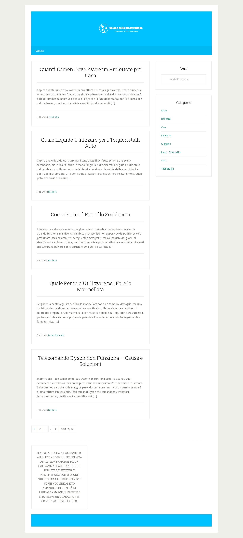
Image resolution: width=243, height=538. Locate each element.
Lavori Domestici (56, 335)
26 (56, 428)
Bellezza (166, 118)
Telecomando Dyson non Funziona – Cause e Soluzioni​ (90, 361)
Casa (164, 127)
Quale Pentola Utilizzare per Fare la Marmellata (90, 286)
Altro (164, 110)
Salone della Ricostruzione (121, 29)
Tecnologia (53, 117)
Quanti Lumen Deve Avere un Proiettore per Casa (90, 72)
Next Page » (67, 429)
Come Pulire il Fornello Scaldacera (90, 214)
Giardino (166, 143)
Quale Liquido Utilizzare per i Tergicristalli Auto (90, 142)
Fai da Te (52, 192)
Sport (164, 160)
